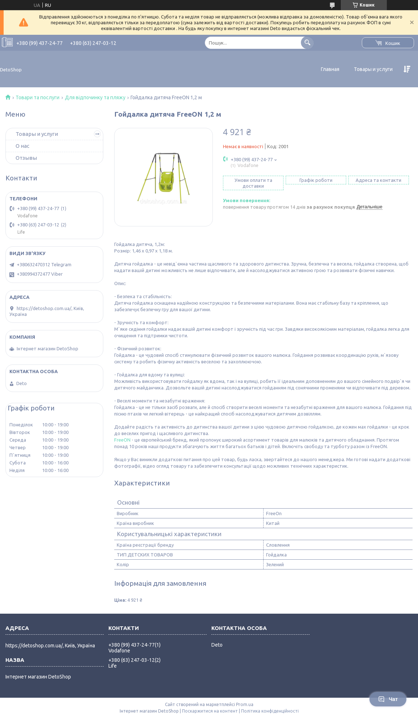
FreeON (122, 439)
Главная (330, 69)
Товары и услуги (373, 69)
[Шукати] (307, 42)
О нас (22, 146)
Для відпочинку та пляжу (95, 97)
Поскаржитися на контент (210, 711)
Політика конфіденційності (270, 711)
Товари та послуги (37, 97)
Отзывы (26, 158)
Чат (388, 699)
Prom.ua (244, 704)
